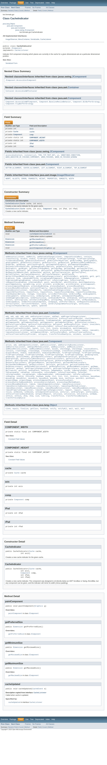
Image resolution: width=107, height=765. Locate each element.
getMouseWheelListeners (78, 386)
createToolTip (12, 265)
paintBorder (56, 292)
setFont (9, 312)
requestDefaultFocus (15, 303)
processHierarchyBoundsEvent (19, 404)
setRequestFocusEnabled (88, 314)
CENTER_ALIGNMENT (31, 172)
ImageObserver (11, 39)
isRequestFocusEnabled (16, 292)
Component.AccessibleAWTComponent (21, 104)
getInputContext (53, 381)
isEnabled (24, 392)
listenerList (30, 159)
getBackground (91, 372)
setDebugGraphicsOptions (17, 310)
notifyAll (62, 433)
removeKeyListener (14, 410)
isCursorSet (94, 390)
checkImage (65, 366)
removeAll (94, 345)
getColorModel (22, 374)
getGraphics (11, 276)
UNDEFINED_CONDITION (70, 159)
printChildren (72, 294)
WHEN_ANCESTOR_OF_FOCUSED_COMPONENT (22, 161)
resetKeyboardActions (15, 305)
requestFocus (32, 303)
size (37, 419)
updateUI (43, 319)
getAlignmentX (90, 267)
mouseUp (53, 399)
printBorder (58, 294)
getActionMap (76, 267)
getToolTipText (79, 281)
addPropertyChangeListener (73, 330)
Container (73, 89)
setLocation (69, 417)
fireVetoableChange (14, 267)
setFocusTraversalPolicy (80, 348)
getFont (9, 379)
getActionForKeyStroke (57, 267)
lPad (31, 147)
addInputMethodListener (38, 363)
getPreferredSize (37, 251)
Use (26, 3)
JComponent (16, 49)
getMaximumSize (36, 245)
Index (48, 3)
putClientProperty (38, 299)
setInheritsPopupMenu (39, 312)
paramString (28, 294)
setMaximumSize (89, 312)
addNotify (30, 263)
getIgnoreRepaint (36, 381)
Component (74, 100)
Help (53, 3)
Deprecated (39, 3)
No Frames (36, 8)
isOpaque (85, 287)
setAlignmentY (12, 308)
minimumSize (65, 343)
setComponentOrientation (46, 415)
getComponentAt (84, 334)
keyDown (39, 397)
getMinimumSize (36, 248)
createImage (20, 368)
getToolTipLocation (61, 281)
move (61, 399)
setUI (43, 317)
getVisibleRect (71, 285)
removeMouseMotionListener (57, 410)
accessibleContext (14, 159)
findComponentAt (36, 334)
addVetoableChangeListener (49, 263)
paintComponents (80, 343)
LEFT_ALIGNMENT (48, 172)
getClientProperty (35, 272)
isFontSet (82, 392)
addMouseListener (75, 363)
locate (55, 343)
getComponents (46, 337)
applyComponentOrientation (44, 332)
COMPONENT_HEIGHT (37, 140)
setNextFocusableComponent (33, 314)
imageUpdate (56, 390)
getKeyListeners (36, 383)
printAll (47, 294)
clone (8, 433)
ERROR (23, 183)
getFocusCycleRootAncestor (32, 377)
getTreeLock (11, 390)
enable (32, 265)
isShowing (10, 397)
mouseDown (95, 397)
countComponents (92, 332)
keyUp (47, 397)
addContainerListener (40, 330)
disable (23, 265)
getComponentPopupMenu (78, 272)
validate (77, 350)
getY (98, 285)
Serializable (35, 39)
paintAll (80, 399)
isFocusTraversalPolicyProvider (70, 341)
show (25, 419)
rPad (31, 150)
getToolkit (95, 388)
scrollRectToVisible (57, 305)
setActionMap (75, 305)
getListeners (33, 278)
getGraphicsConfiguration (41, 379)
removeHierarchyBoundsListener (20, 408)
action (9, 361)
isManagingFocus (71, 287)
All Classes (50, 8)
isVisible (29, 397)
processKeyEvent (57, 296)
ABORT (8, 183)
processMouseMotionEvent (17, 299)
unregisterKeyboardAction (17, 319)
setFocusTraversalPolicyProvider (21, 350)
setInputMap (56, 312)
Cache (15, 134)
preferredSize (12, 345)
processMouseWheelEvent (16, 406)
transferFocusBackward (76, 419)
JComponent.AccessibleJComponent (21, 82)
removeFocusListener (71, 406)
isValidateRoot (35, 292)
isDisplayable (12, 392)
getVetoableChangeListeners (49, 285)
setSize (9, 419)
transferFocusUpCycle (15, 422)
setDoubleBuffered (56, 310)
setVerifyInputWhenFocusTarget (62, 317)
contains (88, 263)
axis (31, 131)
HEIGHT (42, 183)
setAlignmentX (89, 305)
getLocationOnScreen (79, 383)
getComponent (69, 334)
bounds (55, 366)
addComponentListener (28, 361)
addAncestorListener (15, 263)
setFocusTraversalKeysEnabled (19, 417)
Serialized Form (11, 65)
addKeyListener (58, 363)
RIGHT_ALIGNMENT (64, 172)
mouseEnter (21, 399)
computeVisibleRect (73, 263)
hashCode (44, 433)
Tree (32, 3)
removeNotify (35, 301)
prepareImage (11, 401)
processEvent (66, 345)
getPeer (19, 388)
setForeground (20, 312)
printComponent (88, 294)
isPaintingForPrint (41, 290)
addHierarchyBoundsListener (71, 361)
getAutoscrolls (49, 269)
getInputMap (56, 276)
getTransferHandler (51, 283)
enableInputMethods (51, 370)
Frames (28, 8)
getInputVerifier (85, 276)
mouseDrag (10, 399)
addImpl (55, 330)
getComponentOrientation (65, 374)
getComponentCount (29, 337)
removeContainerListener (17, 348)
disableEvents (89, 368)
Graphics (48, 254)
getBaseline (63, 269)
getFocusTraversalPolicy (39, 339)
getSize (46, 281)
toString (45, 419)
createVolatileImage (50, 368)
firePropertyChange (46, 265)
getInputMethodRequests (16, 383)
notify (53, 433)
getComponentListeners (41, 374)
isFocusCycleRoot (27, 341)
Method (27, 10)
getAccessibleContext (35, 267)
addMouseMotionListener (16, 366)
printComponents (27, 345)
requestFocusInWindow (64, 303)
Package (13, 3)
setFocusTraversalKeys (89, 310)
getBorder (10, 272)
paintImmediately (87, 292)
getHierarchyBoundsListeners (68, 379)
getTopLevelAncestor (30, 283)
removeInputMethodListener (73, 408)
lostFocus (84, 397)
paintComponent (36, 254)
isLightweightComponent (51, 287)
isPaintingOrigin (60, 290)
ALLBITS (16, 183)
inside (67, 390)
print (38, 294)
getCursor (83, 374)
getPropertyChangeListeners (38, 388)
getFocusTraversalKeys (16, 339)
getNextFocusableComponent (66, 278)
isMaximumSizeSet (45, 395)
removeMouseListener (33, 410)
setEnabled (72, 310)
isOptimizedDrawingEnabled (18, 290)
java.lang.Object (9, 24)
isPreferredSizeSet (82, 395)
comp (31, 137)
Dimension (9, 245)
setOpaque (52, 314)
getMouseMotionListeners (35, 386)
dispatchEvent (12, 370)
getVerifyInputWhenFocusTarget (20, 285)
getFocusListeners (55, 377)
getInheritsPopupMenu (39, 276)
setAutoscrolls (27, 308)
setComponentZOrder (39, 348)
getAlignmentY (12, 269)
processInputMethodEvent (68, 404)
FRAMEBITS (32, 183)
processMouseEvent (75, 296)
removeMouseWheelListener (84, 410)
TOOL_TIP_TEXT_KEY (46, 159)
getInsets (10, 278)
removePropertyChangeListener (19, 413)
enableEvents (34, 370)
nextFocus (69, 399)
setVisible (84, 317)
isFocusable (36, 392)
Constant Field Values (16, 464)
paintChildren (70, 292)
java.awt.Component (14, 26)
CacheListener (45, 39)
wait (71, 433)
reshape (30, 305)
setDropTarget (77, 415)
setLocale (57, 417)
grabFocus (10, 287)
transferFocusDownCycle (60, 350)
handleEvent (33, 390)
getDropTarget (12, 377)
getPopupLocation (89, 278)
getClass (34, 433)
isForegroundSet (13, 395)
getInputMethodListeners (74, 381)
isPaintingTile (77, 290)
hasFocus (45, 390)
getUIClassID (68, 283)
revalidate (41, 305)
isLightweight (28, 395)
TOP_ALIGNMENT (80, 172)
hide (18, 287)
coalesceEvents (91, 366)
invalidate (95, 339)
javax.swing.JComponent (24, 30)
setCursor (64, 415)
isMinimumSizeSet (63, 395)
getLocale (50, 383)
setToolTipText (13, 317)
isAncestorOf (11, 341)
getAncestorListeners (30, 269)
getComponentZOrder (64, 337)
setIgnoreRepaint (43, 417)
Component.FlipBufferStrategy (19, 106)
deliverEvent (11, 334)
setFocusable (92, 415)
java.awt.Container (18, 28)
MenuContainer (24, 39)
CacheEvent (47, 239)
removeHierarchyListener (47, 408)
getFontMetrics (81, 274)
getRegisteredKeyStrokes (17, 281)
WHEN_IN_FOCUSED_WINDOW (66, 161)
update (34, 319)
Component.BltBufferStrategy (86, 104)
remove (77, 345)
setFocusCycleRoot (58, 348)
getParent (10, 388)
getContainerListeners (85, 337)
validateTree (89, 350)
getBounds (20, 272)
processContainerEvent (47, 345)
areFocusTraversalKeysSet (71, 332)
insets (85, 339)
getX (92, 285)
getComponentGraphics (56, 272)
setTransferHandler (30, 317)
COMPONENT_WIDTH (37, 144)
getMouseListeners (14, 386)
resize (95, 413)
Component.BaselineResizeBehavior (55, 104)
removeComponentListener (48, 406)
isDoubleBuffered (30, 287)
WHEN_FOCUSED (47, 161)
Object (53, 429)
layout (35, 343)
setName (93, 417)
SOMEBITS (63, 183)
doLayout (23, 334)
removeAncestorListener (16, 301)
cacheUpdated (35, 239)
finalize (24, 433)
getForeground (20, 379)
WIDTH (71, 183)
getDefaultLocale (64, 274)
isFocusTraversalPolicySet (18, 343)
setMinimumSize (13, 314)
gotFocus (22, 390)
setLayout (42, 350)
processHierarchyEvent (44, 404)
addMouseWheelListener (39, 366)
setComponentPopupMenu (72, 308)
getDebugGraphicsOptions (42, 274)
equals (16, 433)
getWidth (84, 285)
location (74, 397)
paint (46, 292)
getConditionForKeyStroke (17, 274)
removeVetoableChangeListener (57, 301)
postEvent (90, 399)
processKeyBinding (39, 296)
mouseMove (43, 399)
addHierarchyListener (15, 363)
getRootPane (35, 281)
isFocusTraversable (67, 392)
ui (58, 159)
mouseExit (32, 399)
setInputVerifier (72, 312)
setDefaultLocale (38, 310)
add (7, 330)
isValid (19, 397)
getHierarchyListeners (16, 381)
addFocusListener (48, 361)
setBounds (18, 415)
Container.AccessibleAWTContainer (21, 93)
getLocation (46, 278)
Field (16, 10)
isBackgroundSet (79, 390)
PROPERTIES (52, 183)
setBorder (55, 308)
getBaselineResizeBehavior (83, 269)
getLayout (57, 339)
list (42, 343)
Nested (10, 10)
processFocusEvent (64, 401)
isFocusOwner (50, 392)
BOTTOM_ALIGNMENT (13, 172)
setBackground (42, 308)
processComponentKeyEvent (17, 296)
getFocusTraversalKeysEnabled (80, 377)
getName (94, 386)
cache (32, 134)
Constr (21, 10)
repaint (76, 301)
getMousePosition (72, 339)
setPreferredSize (67, 314)
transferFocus (57, 419)
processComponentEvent (43, 401)
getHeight (22, 276)
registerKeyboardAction (60, 299)
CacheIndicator (12, 208)
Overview (4, 3)
